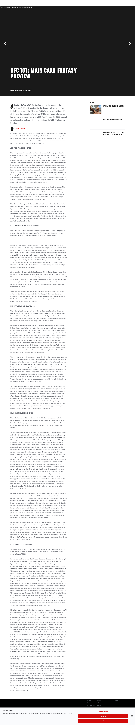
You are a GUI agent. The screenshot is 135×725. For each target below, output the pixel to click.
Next (129, 43)
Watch (103, 7)
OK (103, 721)
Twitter (99, 705)
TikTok (98, 703)
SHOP (120, 7)
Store (88, 703)
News (32, 7)
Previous (5, 43)
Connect (95, 7)
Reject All (103, 716)
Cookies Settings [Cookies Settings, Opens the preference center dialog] (103, 711)
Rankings (16, 7)
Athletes (24, 7)
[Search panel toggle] (125, 7)
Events (8, 7)
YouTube (99, 700)
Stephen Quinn (20, 129)
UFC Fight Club (91, 705)
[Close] (132, 716)
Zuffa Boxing (112, 7)
